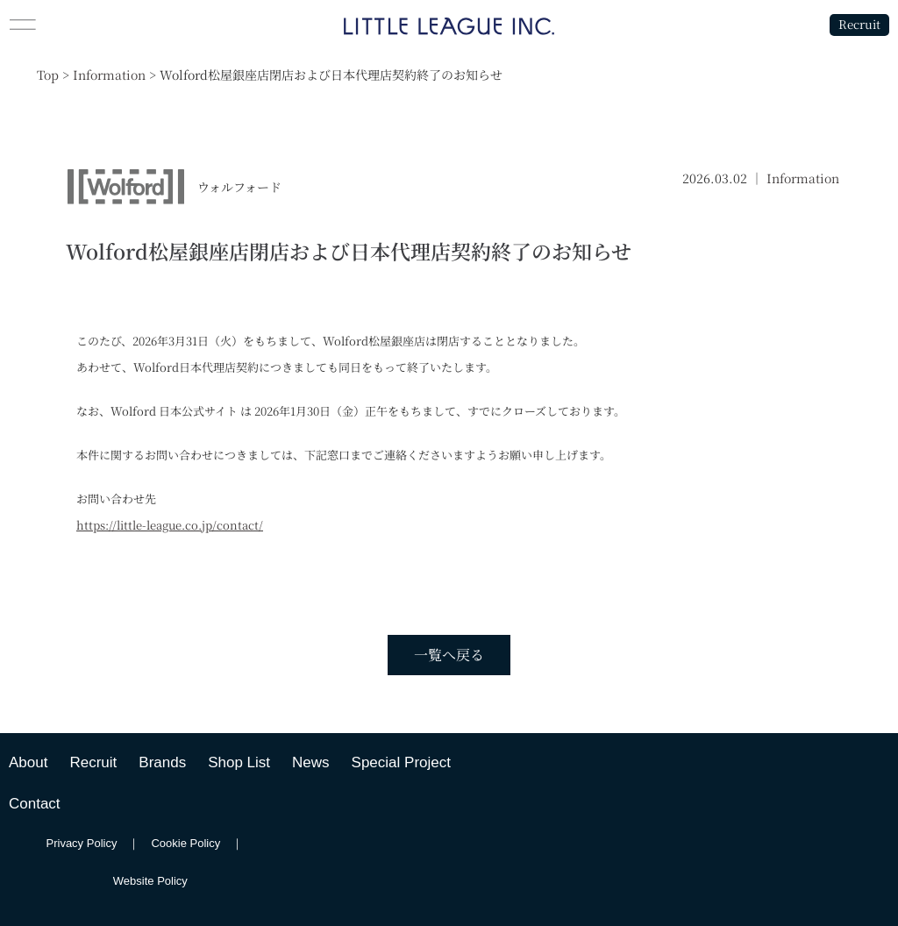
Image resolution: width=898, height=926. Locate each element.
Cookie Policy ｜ (202, 843)
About (28, 762)
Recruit (856, 24)
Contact (35, 803)
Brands (162, 762)
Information (802, 178)
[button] (112, 25)
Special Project (401, 762)
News (311, 762)
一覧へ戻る (449, 655)
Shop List (239, 762)
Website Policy (150, 880)
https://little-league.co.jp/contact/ (169, 524)
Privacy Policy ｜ (99, 843)
